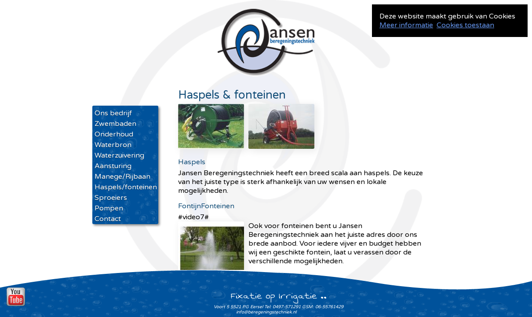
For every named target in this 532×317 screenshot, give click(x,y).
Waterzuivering (119, 155)
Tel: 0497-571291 (282, 307)
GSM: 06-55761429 (322, 307)
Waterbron (113, 144)
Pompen (109, 208)
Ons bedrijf (113, 113)
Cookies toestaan (465, 25)
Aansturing (113, 166)
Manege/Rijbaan (122, 176)
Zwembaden (115, 123)
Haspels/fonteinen (125, 187)
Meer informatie (406, 25)
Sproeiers (111, 197)
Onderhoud (114, 134)
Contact (108, 218)
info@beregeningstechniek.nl (266, 312)
